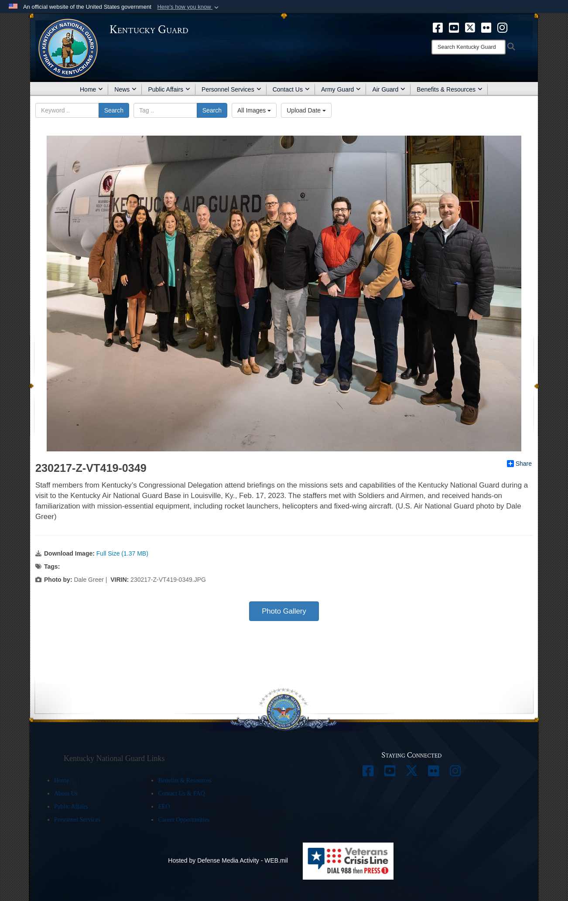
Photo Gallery (284, 611)
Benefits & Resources (449, 89)
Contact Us (291, 89)
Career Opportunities (183, 819)
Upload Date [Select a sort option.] (306, 110)
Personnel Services (231, 89)
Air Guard (388, 89)
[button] (188, 7)
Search (113, 110)
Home (91, 89)
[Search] (468, 47)
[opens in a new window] (438, 27)
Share (519, 463)
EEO (164, 806)
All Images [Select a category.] (254, 110)
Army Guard (341, 89)
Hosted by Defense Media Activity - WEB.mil (228, 860)
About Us (66, 793)
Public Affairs (169, 89)
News (125, 89)
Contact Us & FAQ (181, 793)
